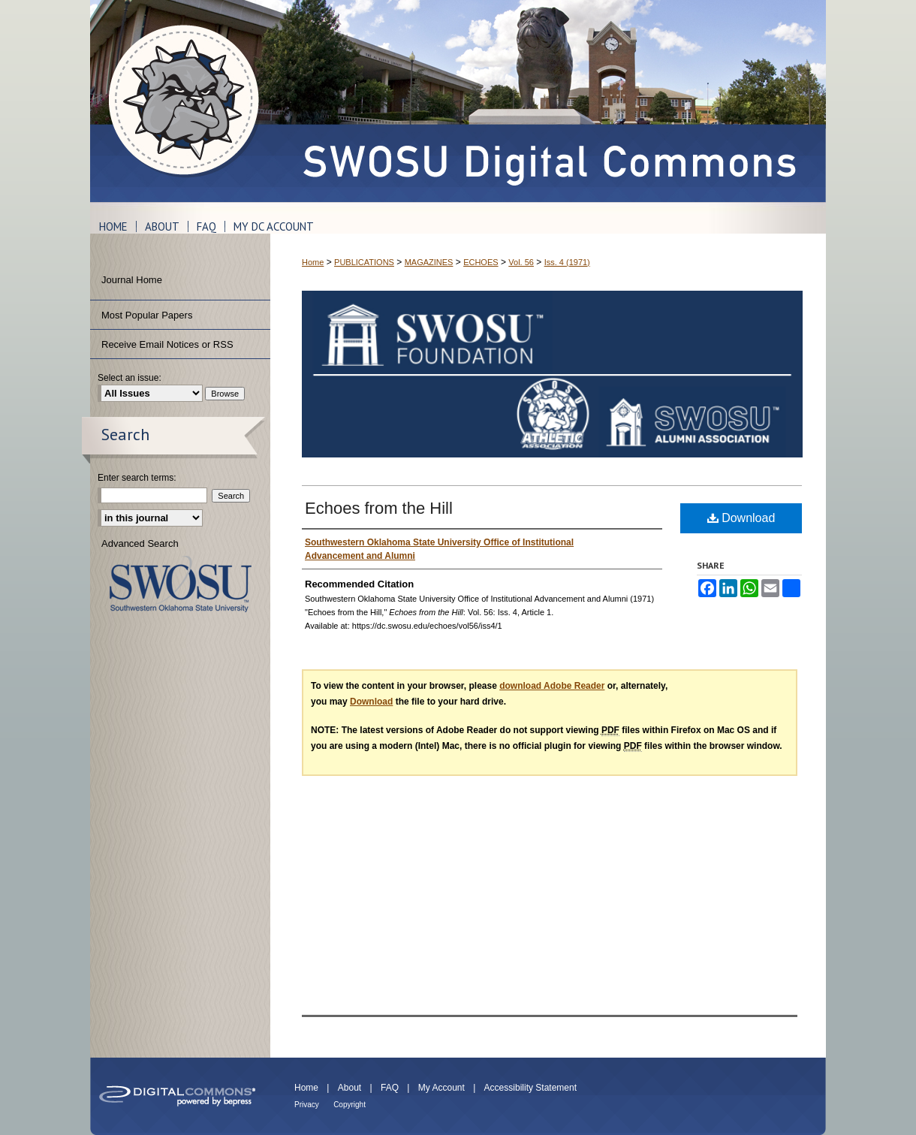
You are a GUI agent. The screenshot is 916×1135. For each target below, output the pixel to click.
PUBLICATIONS (364, 262)
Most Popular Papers (146, 315)
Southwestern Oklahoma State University (181, 584)
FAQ (390, 1087)
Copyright (349, 1104)
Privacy (306, 1104)
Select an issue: (129, 378)
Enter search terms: (137, 477)
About (349, 1087)
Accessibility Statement (530, 1087)
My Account (441, 1087)
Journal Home (131, 279)
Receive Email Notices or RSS (167, 344)
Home (313, 262)
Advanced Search (140, 543)
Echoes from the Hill (379, 508)
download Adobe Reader (551, 686)
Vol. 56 (521, 262)
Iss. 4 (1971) (567, 262)
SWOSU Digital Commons (548, 101)
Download (741, 518)
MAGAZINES (429, 262)
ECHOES (480, 262)
